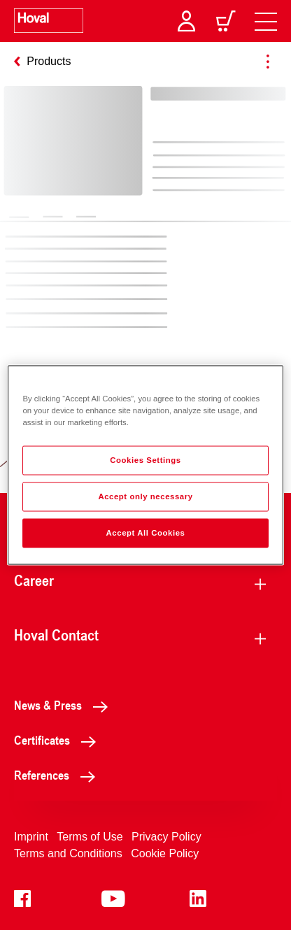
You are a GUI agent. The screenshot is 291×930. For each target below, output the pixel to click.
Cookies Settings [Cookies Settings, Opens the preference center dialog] (145, 460)
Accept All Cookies (145, 533)
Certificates (59, 740)
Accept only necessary (145, 496)
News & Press (64, 705)
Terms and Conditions (68, 853)
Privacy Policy (166, 837)
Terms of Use (89, 837)
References (58, 775)
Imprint (31, 837)
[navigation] (265, 21)
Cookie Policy (165, 853)
